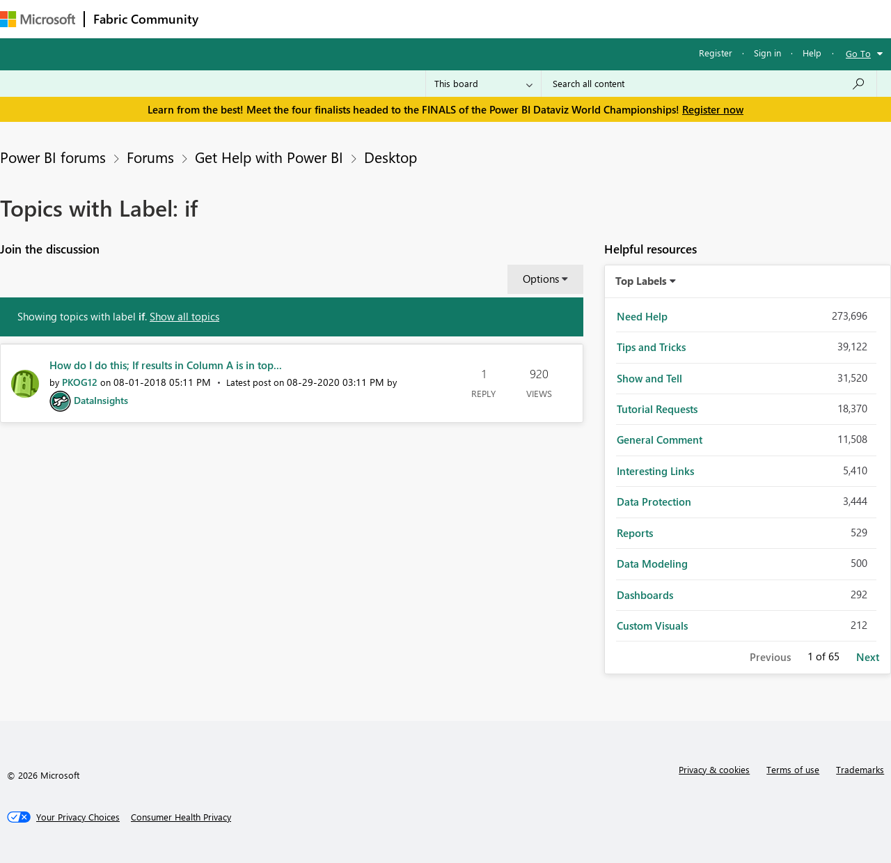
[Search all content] (709, 83)
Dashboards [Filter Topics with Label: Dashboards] (645, 595)
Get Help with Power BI (269, 156)
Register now (712, 109)
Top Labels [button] (641, 281)
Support (585, 18)
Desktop (390, 156)
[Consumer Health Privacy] (181, 817)
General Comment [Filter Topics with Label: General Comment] (659, 439)
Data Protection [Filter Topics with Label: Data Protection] (654, 501)
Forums (230, 18)
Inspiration (291, 18)
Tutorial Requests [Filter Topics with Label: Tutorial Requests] (657, 409)
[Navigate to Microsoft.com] (37, 19)
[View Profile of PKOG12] (79, 382)
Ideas (348, 18)
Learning (526, 18)
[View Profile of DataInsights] (101, 400)
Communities (410, 18)
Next (867, 657)
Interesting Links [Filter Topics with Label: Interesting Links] (655, 471)
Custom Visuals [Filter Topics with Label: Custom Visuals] (652, 625)
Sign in (767, 53)
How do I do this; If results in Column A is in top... (165, 365)
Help (812, 53)
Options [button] (541, 279)
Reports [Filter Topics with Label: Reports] (635, 533)
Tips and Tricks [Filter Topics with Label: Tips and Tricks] (651, 347)
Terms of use (792, 769)
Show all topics (184, 316)
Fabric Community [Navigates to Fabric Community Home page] (145, 18)
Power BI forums (53, 156)
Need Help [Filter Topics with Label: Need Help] (642, 316)
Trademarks (860, 769)
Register (715, 53)
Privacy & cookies (714, 769)
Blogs (473, 18)
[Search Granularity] (483, 83)
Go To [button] (858, 53)
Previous (770, 657)
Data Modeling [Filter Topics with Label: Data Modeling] (652, 563)
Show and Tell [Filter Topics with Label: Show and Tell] (649, 378)
